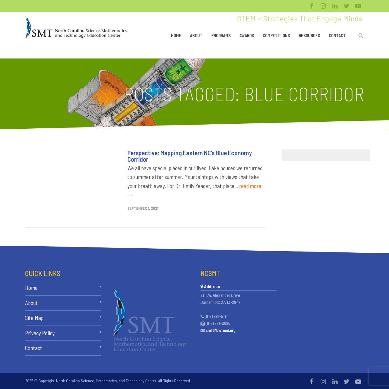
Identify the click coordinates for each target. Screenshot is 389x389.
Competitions (276, 35)
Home (176, 35)
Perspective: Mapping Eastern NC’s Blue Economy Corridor (189, 156)
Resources (309, 35)
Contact (337, 35)
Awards (246, 35)
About (196, 35)
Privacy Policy (40, 333)
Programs (221, 35)
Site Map (34, 317)
